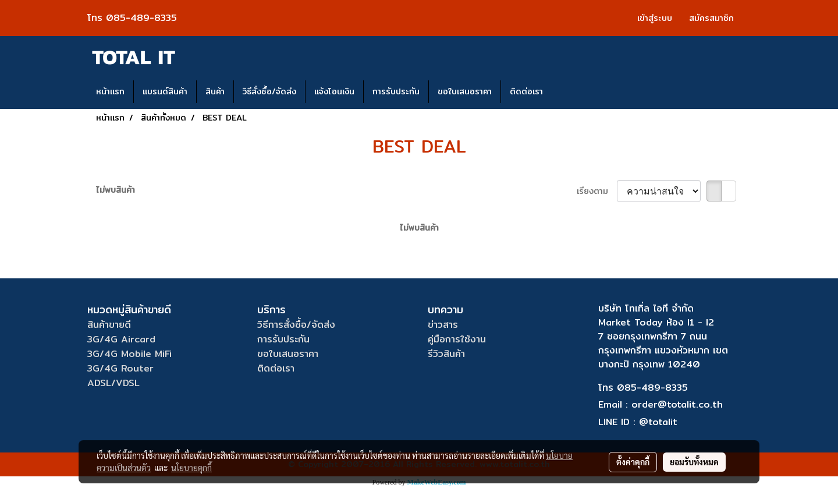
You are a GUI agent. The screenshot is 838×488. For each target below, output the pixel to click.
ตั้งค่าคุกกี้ (632, 462)
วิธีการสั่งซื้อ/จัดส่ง (296, 324)
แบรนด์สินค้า (165, 91)
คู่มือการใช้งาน (457, 339)
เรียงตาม (597, 191)
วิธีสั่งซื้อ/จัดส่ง (269, 91)
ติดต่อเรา (526, 91)
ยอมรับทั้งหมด (694, 462)
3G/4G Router (120, 368)
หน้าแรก (110, 91)
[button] (562, 92)
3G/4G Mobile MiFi (129, 353)
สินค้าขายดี (109, 324)
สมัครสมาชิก (711, 18)
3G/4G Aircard (121, 339)
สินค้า (215, 91)
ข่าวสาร (443, 324)
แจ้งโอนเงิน (334, 91)
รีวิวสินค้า (446, 353)
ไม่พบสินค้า (115, 190)
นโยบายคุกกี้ (191, 467)
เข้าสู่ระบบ (654, 18)
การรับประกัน (396, 91)
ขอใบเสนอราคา (465, 91)
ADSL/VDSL (113, 383)
